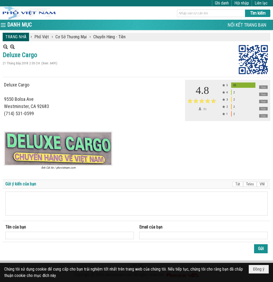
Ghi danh (222, 3)
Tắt (237, 184)
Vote (263, 87)
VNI (262, 184)
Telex (250, 184)
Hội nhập (241, 3)
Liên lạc (261, 3)
